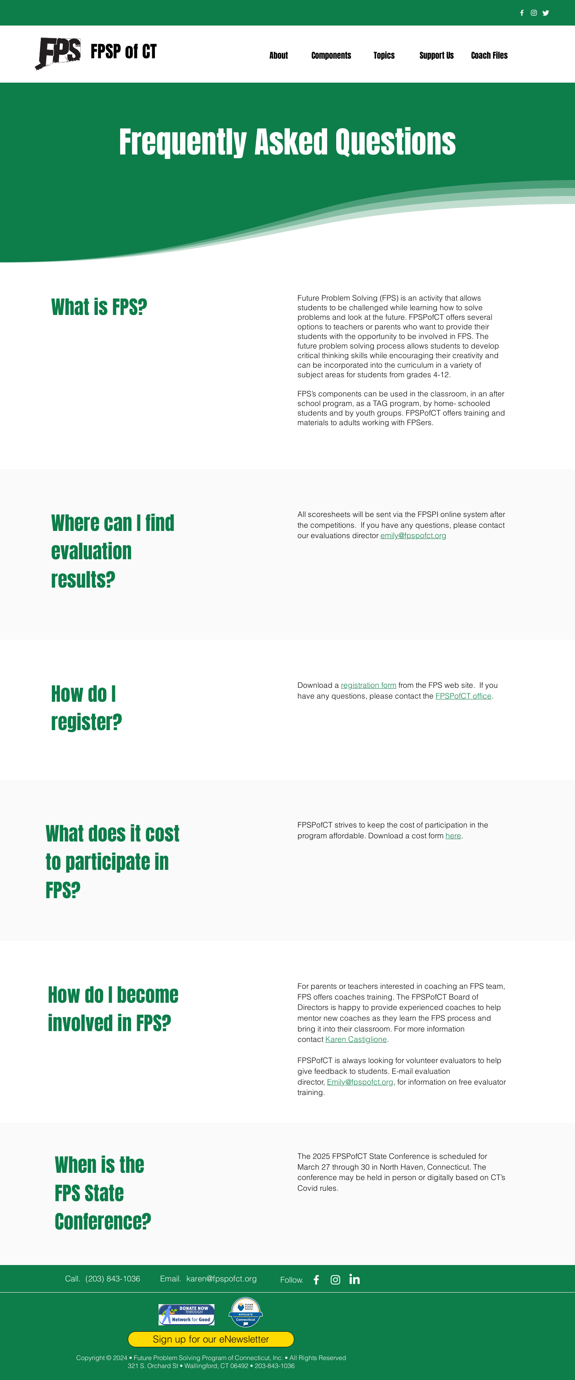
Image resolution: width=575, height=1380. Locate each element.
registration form (369, 685)
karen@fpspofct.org (221, 1278)
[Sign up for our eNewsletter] (211, 1339)
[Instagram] (534, 13)
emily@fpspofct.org (413, 535)
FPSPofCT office (464, 696)
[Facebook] (522, 13)
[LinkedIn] (354, 1279)
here (453, 835)
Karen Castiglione (356, 1039)
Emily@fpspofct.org (360, 1082)
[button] (278, 55)
